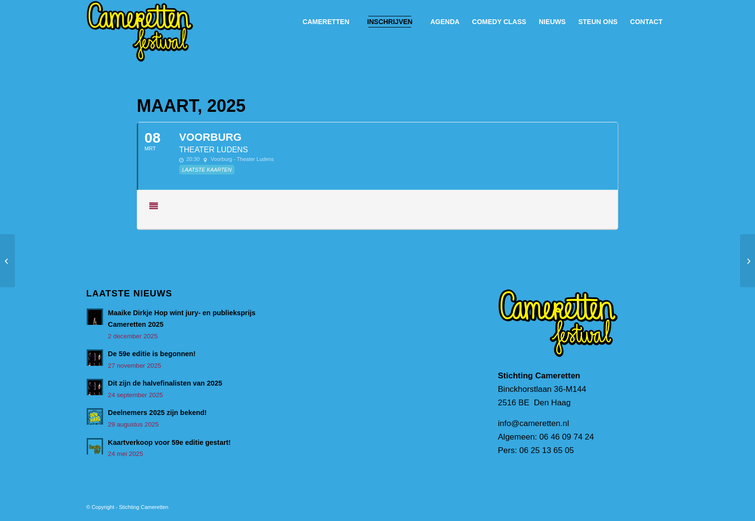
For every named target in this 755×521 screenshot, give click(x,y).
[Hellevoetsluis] (7, 260)
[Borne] (747, 260)
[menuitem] (325, 21)
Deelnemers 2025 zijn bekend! (157, 412)
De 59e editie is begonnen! (151, 354)
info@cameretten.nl (533, 423)
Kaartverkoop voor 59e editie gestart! (169, 442)
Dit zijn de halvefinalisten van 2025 (165, 383)
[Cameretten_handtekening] (140, 31)
